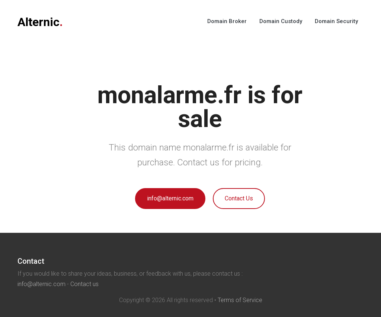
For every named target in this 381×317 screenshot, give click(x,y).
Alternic (40, 22)
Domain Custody (280, 21)
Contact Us (239, 198)
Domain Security (336, 21)
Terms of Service (240, 300)
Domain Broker (227, 21)
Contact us (84, 284)
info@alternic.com (170, 198)
